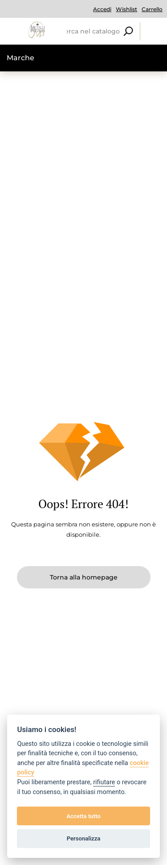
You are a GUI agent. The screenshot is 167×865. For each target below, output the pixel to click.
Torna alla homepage (84, 577)
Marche (20, 58)
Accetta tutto (83, 816)
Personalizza (84, 838)
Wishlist (126, 9)
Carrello (152, 9)
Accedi (102, 9)
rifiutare (104, 782)
